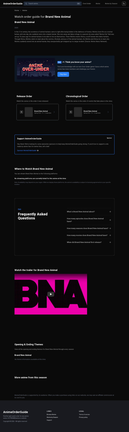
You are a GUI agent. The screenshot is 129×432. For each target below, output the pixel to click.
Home (17, 10)
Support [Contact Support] (49, 420)
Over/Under (87, 4)
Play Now (63, 74)
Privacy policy (83, 417)
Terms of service (84, 414)
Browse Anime (51, 414)
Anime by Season (111, 4)
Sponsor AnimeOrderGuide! (28, 150)
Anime (98, 4)
